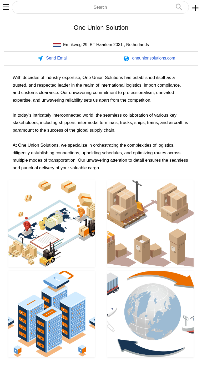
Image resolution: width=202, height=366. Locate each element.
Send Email (57, 58)
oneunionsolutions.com (153, 58)
